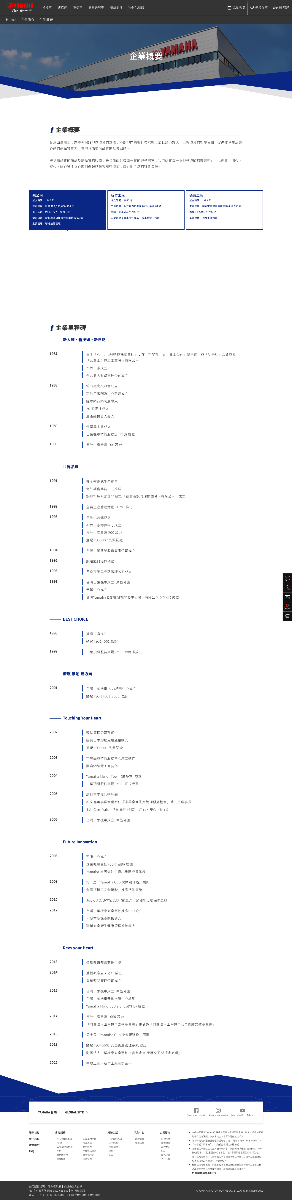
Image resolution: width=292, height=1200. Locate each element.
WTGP (112, 1150)
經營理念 (165, 1138)
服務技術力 (62, 1154)
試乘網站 (34, 1145)
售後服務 (60, 1132)
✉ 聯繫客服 (78, 1190)
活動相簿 (113, 1146)
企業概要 (165, 1142)
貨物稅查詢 (88, 1154)
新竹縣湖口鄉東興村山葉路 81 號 (64, 217)
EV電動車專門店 (65, 1146)
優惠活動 (139, 1142)
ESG (163, 1150)
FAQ (31, 1151)
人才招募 (165, 1158)
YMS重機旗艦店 (64, 1138)
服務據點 (34, 1132)
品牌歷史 (165, 1146)
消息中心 (139, 1132)
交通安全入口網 (73, 1186)
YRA (111, 1154)
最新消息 (139, 1138)
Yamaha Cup (115, 1138)
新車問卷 (87, 1146)
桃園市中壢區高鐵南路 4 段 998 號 (222, 206)
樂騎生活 (112, 1132)
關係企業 (165, 1154)
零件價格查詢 (89, 1150)
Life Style (113, 1142)
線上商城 (34, 1139)
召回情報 (87, 1158)
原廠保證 (61, 1158)
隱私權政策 (54, 1186)
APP (59, 1150)
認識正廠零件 (89, 1138)
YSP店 (60, 1142)
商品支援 (87, 1142)
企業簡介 (165, 1132)
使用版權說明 (37, 1186)
